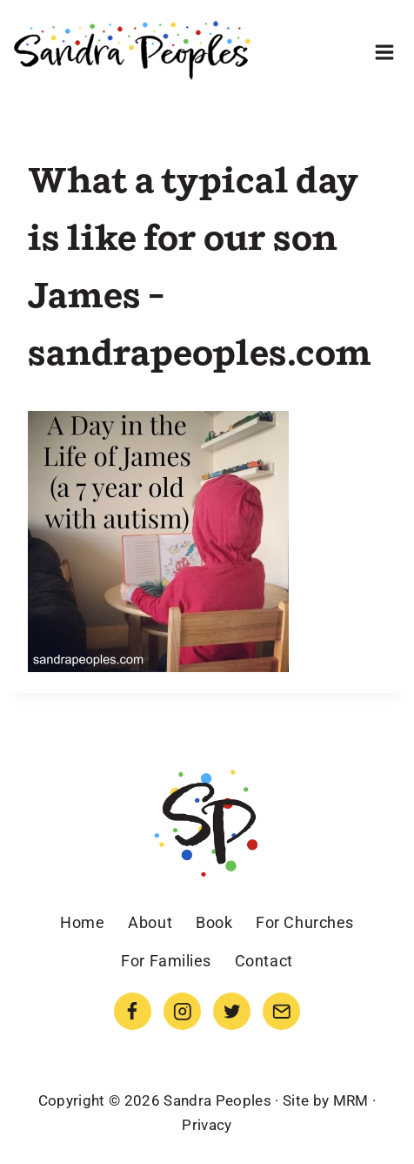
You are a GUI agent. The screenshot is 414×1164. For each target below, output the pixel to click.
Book (214, 922)
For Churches (304, 922)
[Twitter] (231, 1011)
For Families (165, 961)
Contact (264, 961)
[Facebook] (132, 1011)
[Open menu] (384, 52)
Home (82, 922)
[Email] (281, 1011)
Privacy (206, 1125)
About (150, 922)
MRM (351, 1100)
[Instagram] (182, 1011)
